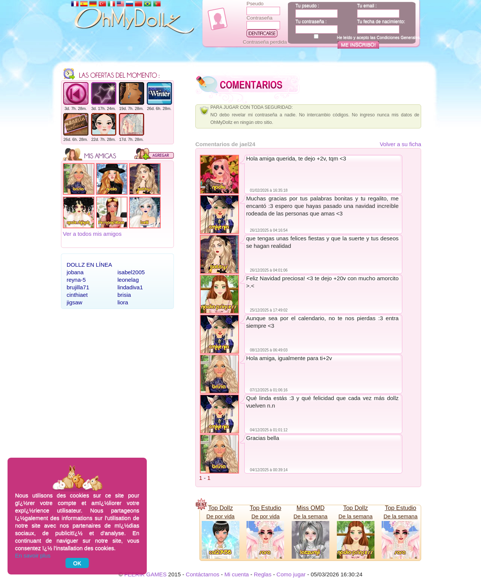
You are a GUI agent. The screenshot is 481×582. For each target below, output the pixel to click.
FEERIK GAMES (145, 574)
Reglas (263, 574)
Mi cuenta (236, 574)
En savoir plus (32, 555)
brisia (124, 295)
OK (77, 563)
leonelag (128, 279)
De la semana (310, 516)
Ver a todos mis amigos (92, 234)
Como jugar (291, 574)
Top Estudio (266, 508)
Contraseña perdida (265, 42)
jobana (75, 272)
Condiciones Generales (398, 37)
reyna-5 (76, 279)
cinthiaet (77, 295)
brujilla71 (78, 287)
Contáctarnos (202, 574)
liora (122, 302)
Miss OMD (311, 508)
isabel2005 (131, 272)
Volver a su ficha (400, 144)
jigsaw (74, 302)
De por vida (220, 516)
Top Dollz (220, 508)
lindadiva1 (130, 287)
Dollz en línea (89, 264)
